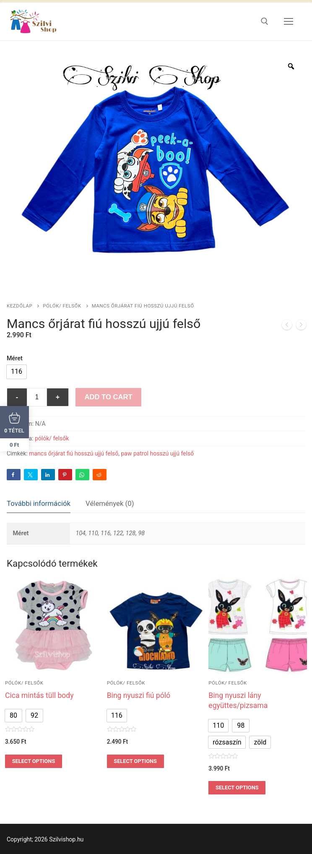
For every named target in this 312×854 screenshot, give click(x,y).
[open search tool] (264, 21)
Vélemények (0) (110, 503)
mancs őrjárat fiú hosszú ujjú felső (73, 453)
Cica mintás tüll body (39, 695)
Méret (15, 358)
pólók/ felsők (62, 305)
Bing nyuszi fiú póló (138, 695)
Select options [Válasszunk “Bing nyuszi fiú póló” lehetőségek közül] (135, 761)
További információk (38, 503)
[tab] (38, 503)
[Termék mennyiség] (37, 397)
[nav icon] (288, 21)
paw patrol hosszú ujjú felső (157, 453)
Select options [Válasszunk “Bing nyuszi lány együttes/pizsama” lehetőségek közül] (237, 787)
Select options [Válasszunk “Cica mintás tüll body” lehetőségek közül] (33, 761)
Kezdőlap (19, 305)
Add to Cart (108, 397)
